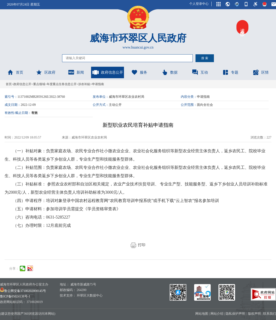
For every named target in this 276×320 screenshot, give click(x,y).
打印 (138, 245)
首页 (15, 72)
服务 (139, 72)
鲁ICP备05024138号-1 (15, 296)
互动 (200, 72)
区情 (261, 72)
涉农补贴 (84, 84)
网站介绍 (216, 313)
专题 (230, 72)
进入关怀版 (242, 27)
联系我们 (269, 313)
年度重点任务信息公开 (62, 84)
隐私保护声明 (235, 313)
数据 (169, 72)
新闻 (76, 72)
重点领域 (39, 84)
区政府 (45, 72)
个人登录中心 (199, 4)
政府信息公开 (107, 72)
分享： (14, 268)
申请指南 (98, 84)
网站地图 (201, 313)
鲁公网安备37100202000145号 (23, 291)
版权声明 (254, 313)
